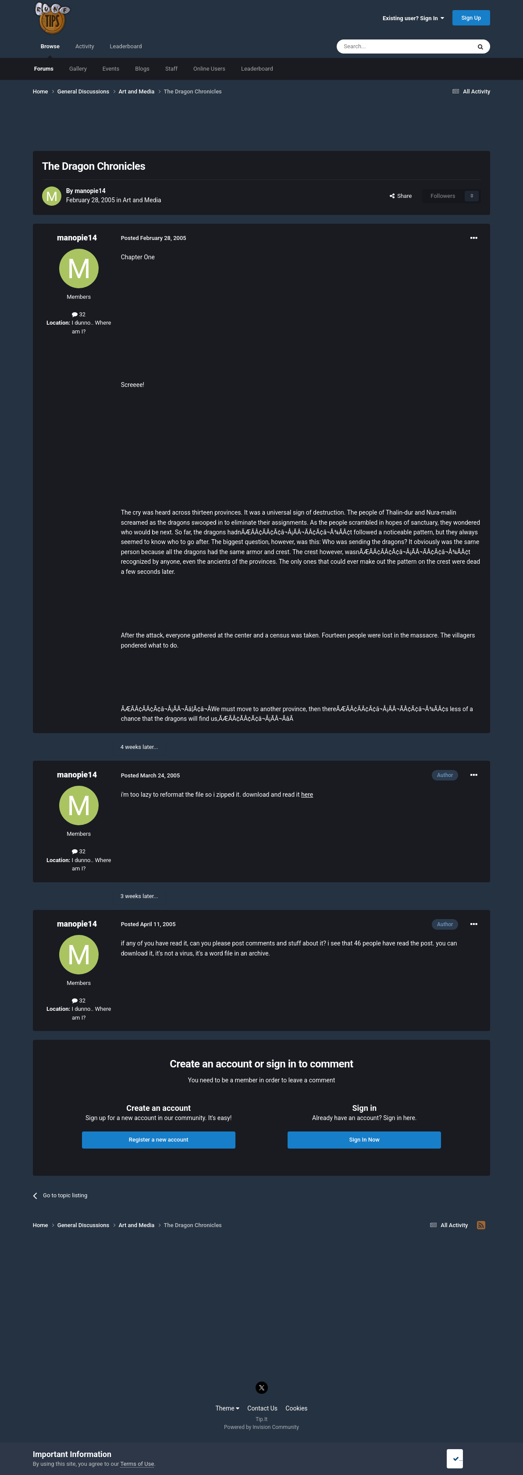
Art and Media (142, 200)
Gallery (78, 68)
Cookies (296, 1408)
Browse (50, 50)
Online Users (209, 68)
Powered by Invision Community (261, 1427)
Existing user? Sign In (413, 18)
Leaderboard (257, 68)
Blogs (142, 68)
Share (401, 196)
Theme (227, 1408)
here (307, 794)
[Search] (383, 46)
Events (111, 68)
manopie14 (90, 190)
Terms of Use (137, 1464)
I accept (465, 1458)
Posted (153, 238)
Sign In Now (364, 1139)
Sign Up (471, 17)
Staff (171, 68)
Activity (84, 46)
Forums (43, 68)
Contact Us (262, 1408)
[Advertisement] (261, 128)
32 (78, 314)
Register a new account (159, 1139)
